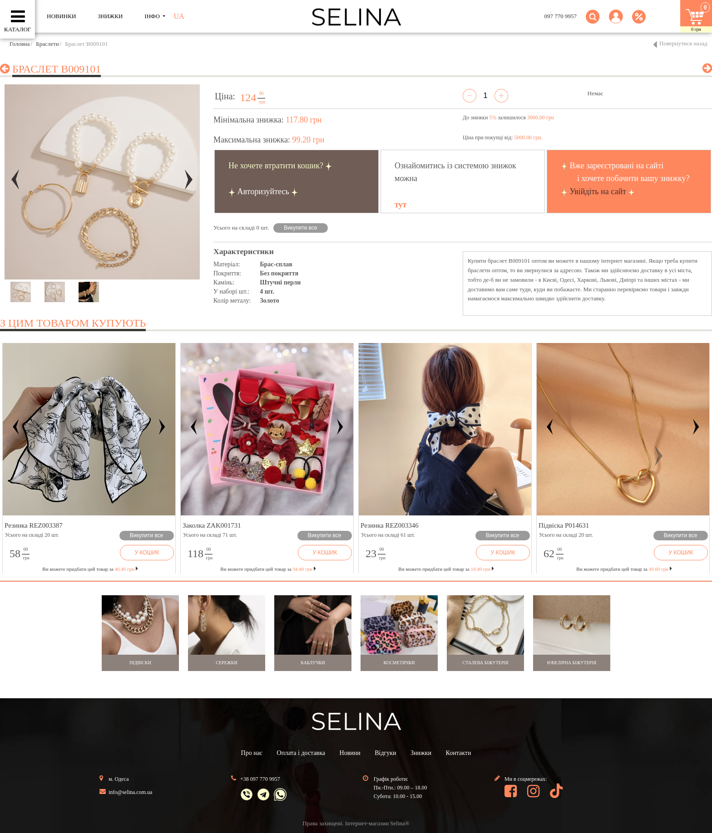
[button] (616, 22)
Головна (20, 43)
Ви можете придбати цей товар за (268, 569)
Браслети (47, 43)
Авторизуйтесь (263, 191)
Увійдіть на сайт (598, 191)
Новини (350, 753)
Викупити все (300, 228)
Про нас (252, 753)
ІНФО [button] (152, 16)
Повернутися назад (683, 43)
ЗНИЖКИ (110, 16)
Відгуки (385, 753)
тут (400, 204)
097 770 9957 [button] (560, 16)
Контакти (458, 753)
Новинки (61, 16)
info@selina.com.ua (130, 792)
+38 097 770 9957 (260, 779)
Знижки (420, 753)
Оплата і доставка (301, 753)
